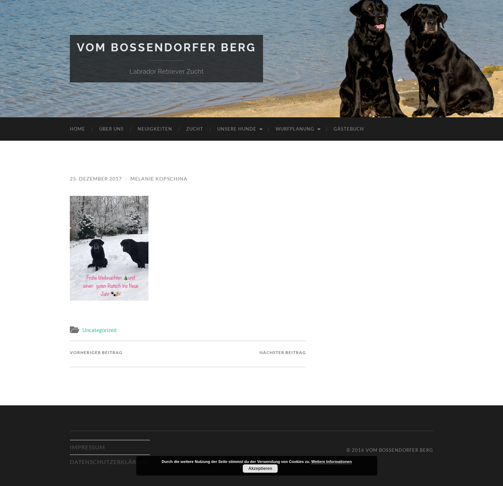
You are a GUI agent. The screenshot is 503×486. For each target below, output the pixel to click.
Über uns (111, 129)
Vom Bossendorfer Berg (166, 47)
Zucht (194, 129)
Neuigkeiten (155, 129)
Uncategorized (99, 330)
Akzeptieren (260, 468)
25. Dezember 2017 (96, 179)
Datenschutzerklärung (110, 461)
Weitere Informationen (331, 461)
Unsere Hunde (236, 129)
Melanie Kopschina (159, 179)
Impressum (87, 447)
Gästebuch (349, 129)
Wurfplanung (295, 129)
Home (77, 129)
